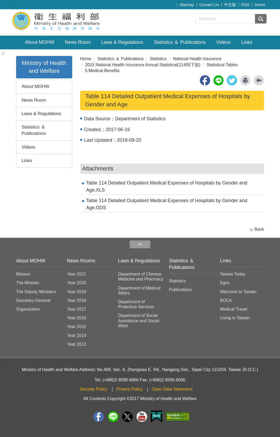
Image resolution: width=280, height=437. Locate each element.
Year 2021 (76, 274)
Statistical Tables (222, 65)
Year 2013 (76, 344)
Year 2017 (76, 309)
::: (15, 4)
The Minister (27, 283)
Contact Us (209, 4)
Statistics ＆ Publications (180, 42)
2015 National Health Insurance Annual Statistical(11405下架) (142, 65)
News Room (78, 42)
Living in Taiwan (235, 318)
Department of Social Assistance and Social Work (139, 320)
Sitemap (187, 4)
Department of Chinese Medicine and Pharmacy (140, 276)
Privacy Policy (129, 389)
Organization (28, 309)
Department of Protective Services (136, 304)
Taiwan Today (232, 274)
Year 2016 (76, 318)
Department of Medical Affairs (139, 290)
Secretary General (33, 300)
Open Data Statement (172, 389)
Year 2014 (76, 335)
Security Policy (93, 389)
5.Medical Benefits (102, 70)
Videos (223, 42)
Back (259, 229)
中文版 (230, 4)
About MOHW (39, 42)
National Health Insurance (197, 58)
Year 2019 (76, 291)
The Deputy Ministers (36, 291)
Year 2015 (76, 326)
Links (246, 42)
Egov (224, 283)
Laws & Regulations (122, 42)
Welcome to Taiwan (238, 291)
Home (260, 4)
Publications (180, 289)
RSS (245, 4)
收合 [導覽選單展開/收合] (140, 244)
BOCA (226, 300)
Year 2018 (76, 300)
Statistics (158, 58)
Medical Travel (233, 309)
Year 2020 (76, 283)
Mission (23, 274)
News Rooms (81, 260)
